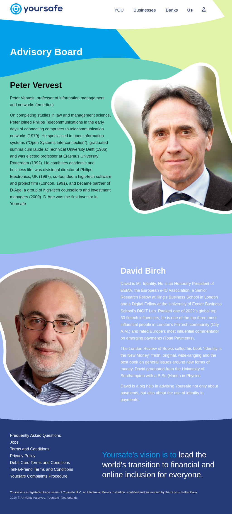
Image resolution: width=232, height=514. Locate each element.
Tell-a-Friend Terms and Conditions (41, 469)
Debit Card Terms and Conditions (40, 462)
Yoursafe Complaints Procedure (38, 476)
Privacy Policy (22, 456)
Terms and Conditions (29, 449)
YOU (119, 10)
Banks (172, 10)
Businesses (144, 10)
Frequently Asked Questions (35, 435)
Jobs (14, 442)
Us (190, 10)
